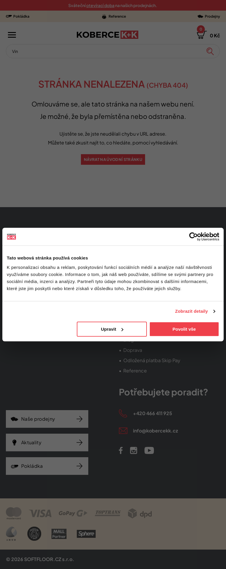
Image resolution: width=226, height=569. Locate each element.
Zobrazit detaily (191, 311)
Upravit (112, 329)
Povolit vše (184, 329)
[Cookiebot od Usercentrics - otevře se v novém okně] (193, 236)
